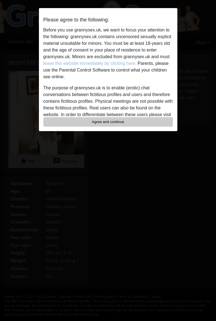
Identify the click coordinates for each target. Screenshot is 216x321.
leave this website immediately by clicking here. (89, 63)
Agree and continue (108, 122)
